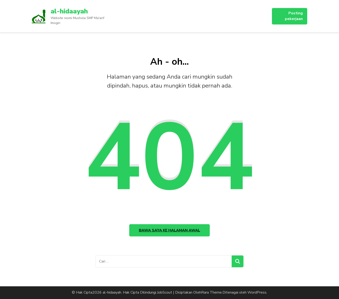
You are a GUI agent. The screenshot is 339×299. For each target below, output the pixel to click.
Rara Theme (211, 292)
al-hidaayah (69, 11)
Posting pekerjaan (294, 16)
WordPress (256, 292)
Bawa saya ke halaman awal (169, 230)
